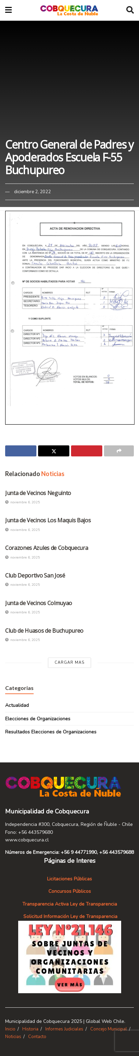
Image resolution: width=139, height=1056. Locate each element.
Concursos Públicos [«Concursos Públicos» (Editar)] (69, 891)
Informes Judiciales (64, 1029)
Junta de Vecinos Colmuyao (38, 603)
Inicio (10, 1029)
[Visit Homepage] (69, 10)
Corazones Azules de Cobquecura (46, 548)
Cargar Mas (69, 662)
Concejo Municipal (108, 1029)
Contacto (37, 1037)
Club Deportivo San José (35, 575)
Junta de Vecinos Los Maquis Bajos (48, 520)
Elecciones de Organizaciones (37, 718)
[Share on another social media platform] (119, 450)
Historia (30, 1029)
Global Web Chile (105, 1021)
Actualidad (17, 705)
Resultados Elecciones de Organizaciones (50, 732)
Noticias (13, 1037)
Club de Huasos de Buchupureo (44, 630)
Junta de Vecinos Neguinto (38, 493)
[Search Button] (130, 10)
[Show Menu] (8, 10)
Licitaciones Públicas (69, 879)
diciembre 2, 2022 (32, 192)
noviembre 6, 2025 (22, 502)
